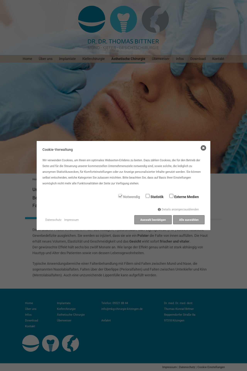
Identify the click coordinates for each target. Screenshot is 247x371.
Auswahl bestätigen (153, 220)
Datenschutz (53, 220)
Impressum (71, 220)
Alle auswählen (189, 220)
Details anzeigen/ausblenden (180, 209)
